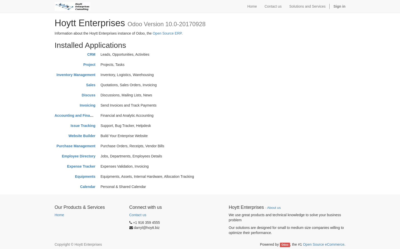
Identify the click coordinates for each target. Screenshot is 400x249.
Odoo (284, 244)
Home (59, 215)
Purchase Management (76, 146)
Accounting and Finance (75, 115)
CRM (91, 54)
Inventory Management (76, 75)
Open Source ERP (167, 33)
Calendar (87, 187)
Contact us (137, 215)
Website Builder (81, 136)
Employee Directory (79, 156)
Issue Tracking (83, 126)
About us (274, 208)
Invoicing (87, 105)
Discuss (88, 95)
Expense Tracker (81, 166)
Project (89, 65)
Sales (90, 85)
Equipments (85, 176)
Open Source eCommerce (323, 244)
